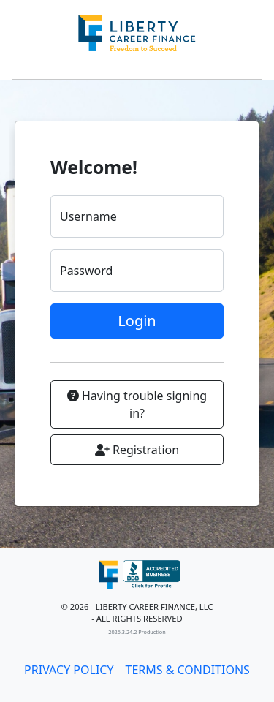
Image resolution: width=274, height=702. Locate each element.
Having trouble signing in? (137, 404)
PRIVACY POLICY (68, 670)
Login (137, 321)
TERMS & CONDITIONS (188, 670)
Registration (137, 450)
